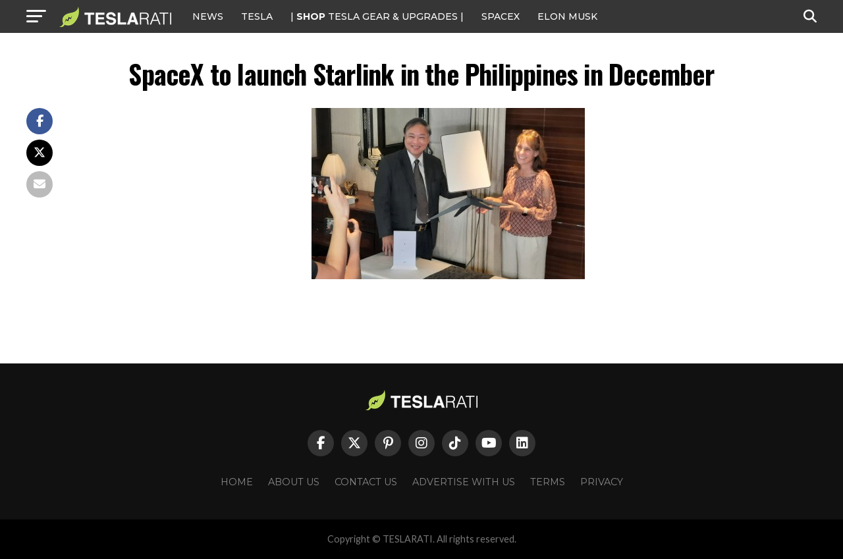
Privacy (601, 482)
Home (237, 482)
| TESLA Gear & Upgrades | (377, 16)
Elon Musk (567, 16)
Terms (547, 482)
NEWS (207, 16)
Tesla (257, 16)
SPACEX (500, 16)
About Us (293, 482)
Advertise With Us (463, 482)
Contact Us (366, 482)
